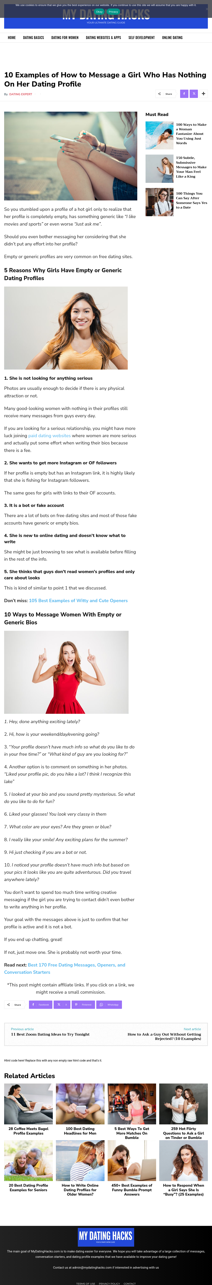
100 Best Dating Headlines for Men (80, 1130)
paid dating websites (49, 436)
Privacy (113, 11)
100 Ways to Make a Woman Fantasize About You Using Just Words (190, 133)
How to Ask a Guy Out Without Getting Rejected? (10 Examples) (164, 1036)
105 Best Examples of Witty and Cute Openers (78, 601)
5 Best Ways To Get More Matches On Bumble (132, 1130)
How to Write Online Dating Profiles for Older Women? (80, 1187)
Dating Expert (20, 94)
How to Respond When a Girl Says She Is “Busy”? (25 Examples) (183, 1187)
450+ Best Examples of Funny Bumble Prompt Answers (132, 1187)
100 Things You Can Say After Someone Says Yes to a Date (191, 200)
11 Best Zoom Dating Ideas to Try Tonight (50, 1034)
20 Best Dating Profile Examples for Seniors (28, 1185)
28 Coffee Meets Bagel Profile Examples (28, 1130)
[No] (207, 9)
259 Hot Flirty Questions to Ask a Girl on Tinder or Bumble (184, 1132)
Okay (99, 11)
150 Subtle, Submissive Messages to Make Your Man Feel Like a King (191, 167)
